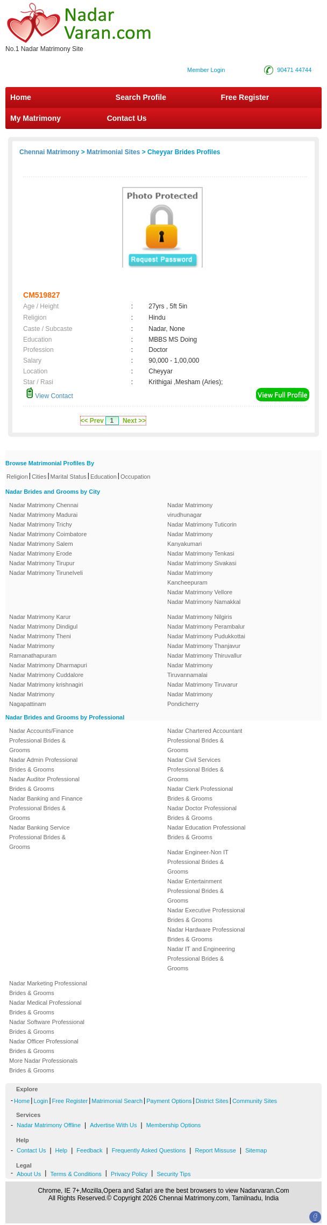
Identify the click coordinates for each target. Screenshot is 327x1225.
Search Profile (141, 97)
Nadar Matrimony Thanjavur (203, 646)
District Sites (212, 1101)
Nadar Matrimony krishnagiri (46, 684)
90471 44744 (294, 70)
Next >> (134, 420)
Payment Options (168, 1101)
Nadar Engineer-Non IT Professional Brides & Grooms (198, 862)
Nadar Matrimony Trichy (40, 524)
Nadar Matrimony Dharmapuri (48, 665)
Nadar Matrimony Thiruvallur (204, 655)
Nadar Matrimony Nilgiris (199, 617)
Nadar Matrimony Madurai (43, 514)
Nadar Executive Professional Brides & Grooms (206, 915)
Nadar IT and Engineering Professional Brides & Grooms (201, 958)
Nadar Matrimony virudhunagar (189, 510)
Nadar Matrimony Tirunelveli (46, 573)
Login (40, 1101)
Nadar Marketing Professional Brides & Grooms (48, 988)
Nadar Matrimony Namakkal (203, 602)
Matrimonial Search (117, 1101)
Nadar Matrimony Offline (49, 1125)
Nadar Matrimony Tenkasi (200, 553)
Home (20, 97)
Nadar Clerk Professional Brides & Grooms (200, 794)
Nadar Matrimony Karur (39, 617)
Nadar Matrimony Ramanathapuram (32, 651)
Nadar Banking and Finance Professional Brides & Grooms (45, 808)
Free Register (245, 97)
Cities (39, 476)
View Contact (49, 396)
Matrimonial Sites (113, 152)
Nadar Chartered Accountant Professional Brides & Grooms (204, 740)
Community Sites (254, 1101)
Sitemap (256, 1150)
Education (103, 476)
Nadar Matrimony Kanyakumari (189, 539)
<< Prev (92, 420)
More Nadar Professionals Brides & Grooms (43, 1065)
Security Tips (173, 1174)
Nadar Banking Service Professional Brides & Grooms (39, 837)
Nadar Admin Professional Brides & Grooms (43, 764)
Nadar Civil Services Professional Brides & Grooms (195, 769)
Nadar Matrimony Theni (40, 636)
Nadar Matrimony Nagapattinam (31, 699)
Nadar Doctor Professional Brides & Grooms (202, 813)
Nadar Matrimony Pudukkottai (206, 636)
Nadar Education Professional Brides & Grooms (206, 832)
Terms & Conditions (75, 1174)
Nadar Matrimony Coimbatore (48, 534)
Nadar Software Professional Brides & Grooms (46, 1027)
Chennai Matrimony (49, 152)
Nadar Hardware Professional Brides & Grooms (206, 934)
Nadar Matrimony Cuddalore (46, 675)
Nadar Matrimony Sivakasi (201, 563)
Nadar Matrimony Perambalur (206, 626)
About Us (29, 1174)
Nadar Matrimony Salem (41, 544)
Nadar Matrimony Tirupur (42, 563)
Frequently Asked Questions (149, 1150)
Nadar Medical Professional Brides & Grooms (45, 1007)
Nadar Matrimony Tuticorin (202, 524)
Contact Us (126, 118)
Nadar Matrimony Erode (40, 553)
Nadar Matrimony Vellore (199, 592)
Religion (17, 476)
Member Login (206, 70)
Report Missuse (215, 1150)
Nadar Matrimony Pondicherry (189, 699)
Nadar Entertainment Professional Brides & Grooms (195, 891)
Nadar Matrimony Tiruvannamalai (189, 670)
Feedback (89, 1150)
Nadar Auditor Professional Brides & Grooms (44, 784)
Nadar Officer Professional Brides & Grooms (44, 1046)
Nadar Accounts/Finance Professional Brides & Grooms (41, 740)
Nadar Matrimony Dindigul (43, 626)
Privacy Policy (129, 1174)
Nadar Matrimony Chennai (43, 505)
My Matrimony (35, 118)
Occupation (135, 476)
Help (61, 1150)
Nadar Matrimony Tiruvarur (202, 684)
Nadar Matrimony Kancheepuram (189, 578)
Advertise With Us (113, 1125)
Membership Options (173, 1125)
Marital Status (69, 476)
